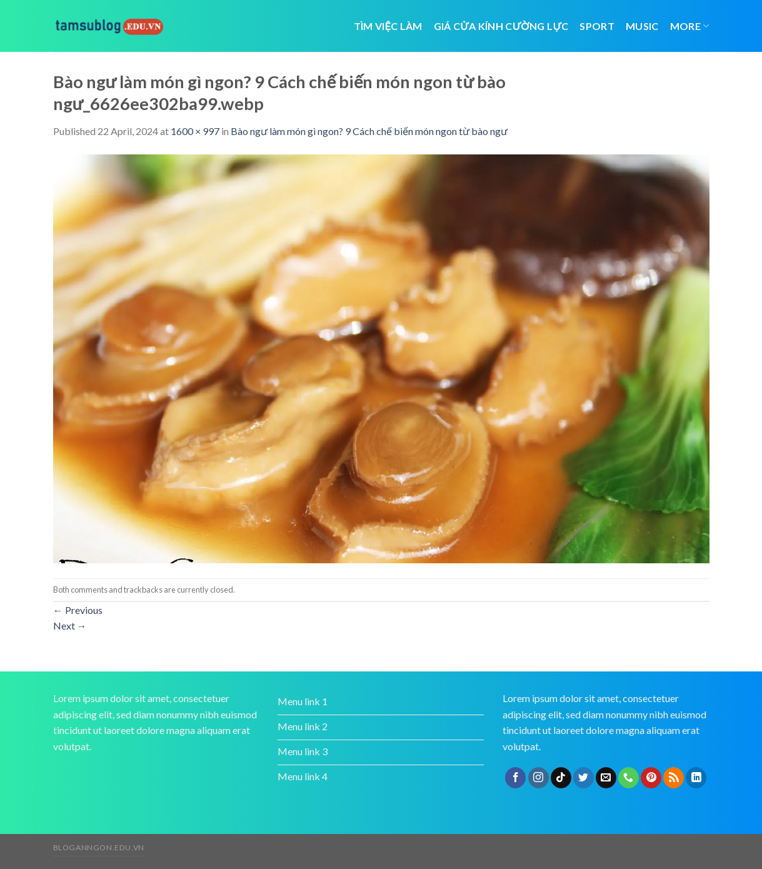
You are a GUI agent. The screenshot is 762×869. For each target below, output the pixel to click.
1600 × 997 (195, 131)
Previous (78, 610)
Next (70, 625)
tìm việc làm (388, 26)
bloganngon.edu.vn (98, 847)
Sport (596, 26)
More (689, 26)
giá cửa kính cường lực (501, 26)
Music (642, 26)
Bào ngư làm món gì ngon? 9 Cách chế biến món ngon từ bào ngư (369, 131)
